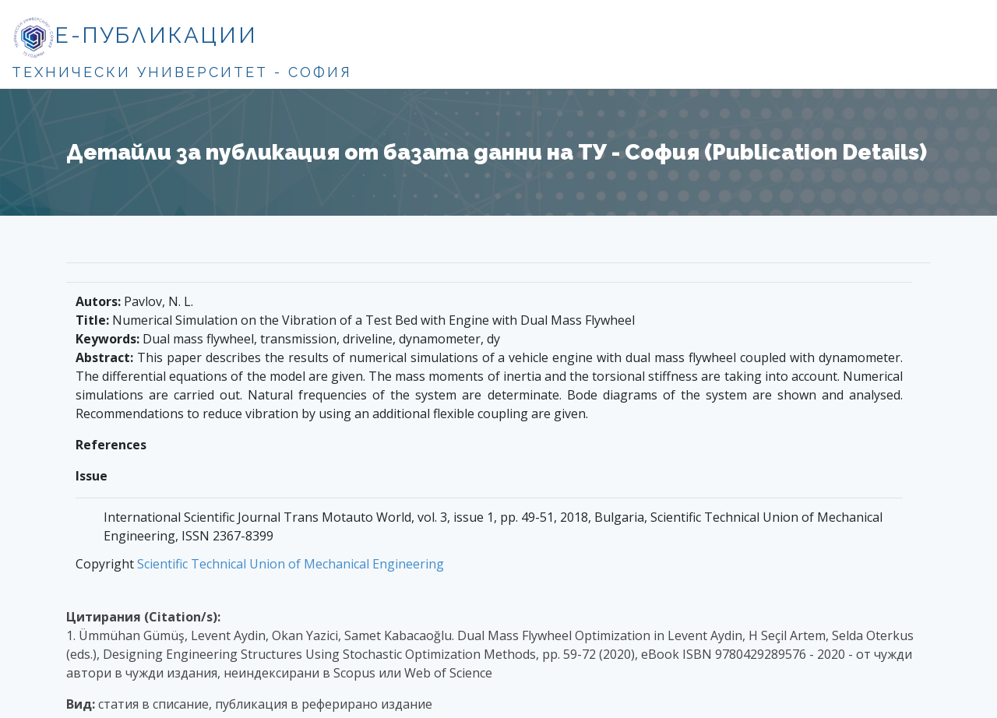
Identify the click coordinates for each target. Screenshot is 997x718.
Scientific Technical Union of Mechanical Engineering (290, 563)
